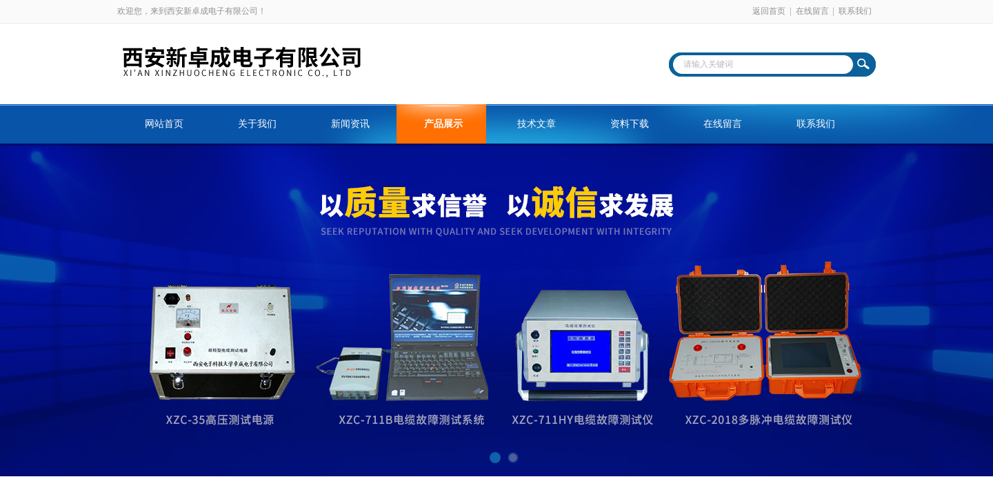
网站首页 (164, 124)
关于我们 (257, 124)
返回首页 (768, 11)
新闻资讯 (350, 124)
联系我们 (855, 11)
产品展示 (443, 124)
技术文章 (536, 124)
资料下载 (629, 124)
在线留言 (812, 11)
